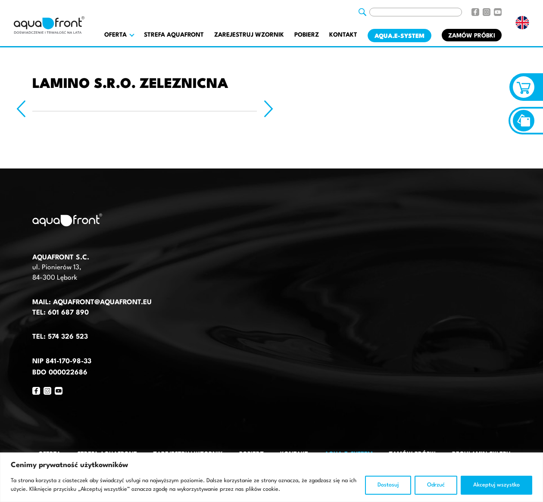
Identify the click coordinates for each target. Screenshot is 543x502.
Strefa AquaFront (174, 35)
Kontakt (343, 35)
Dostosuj (388, 485)
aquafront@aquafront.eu (101, 302)
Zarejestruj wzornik (249, 35)
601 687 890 (68, 312)
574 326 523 (68, 337)
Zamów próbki (471, 36)
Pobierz (306, 35)
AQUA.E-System (399, 36)
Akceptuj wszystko (496, 485)
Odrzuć (436, 485)
